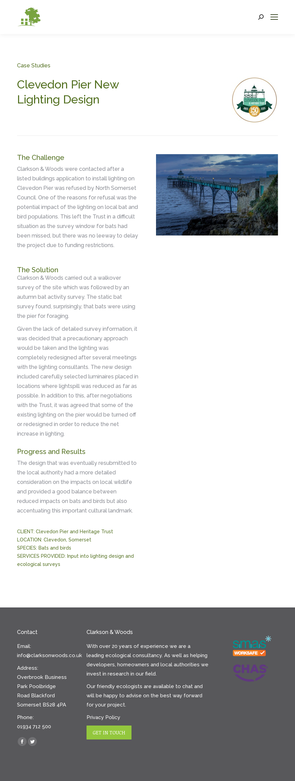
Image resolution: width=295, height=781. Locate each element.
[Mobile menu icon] (274, 17)
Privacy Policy (103, 717)
